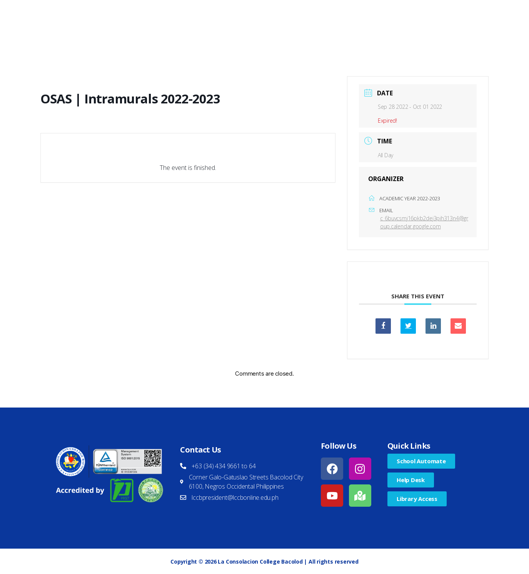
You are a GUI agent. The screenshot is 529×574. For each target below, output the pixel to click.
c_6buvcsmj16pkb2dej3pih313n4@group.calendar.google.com (424, 222)
